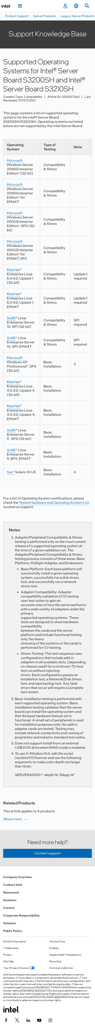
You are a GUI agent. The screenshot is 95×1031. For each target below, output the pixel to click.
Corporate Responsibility (21, 915)
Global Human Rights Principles (51, 994)
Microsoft (14, 160)
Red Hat (13, 270)
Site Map (8, 961)
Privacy (7, 954)
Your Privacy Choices (19, 968)
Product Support (16, 16)
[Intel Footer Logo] (11, 1009)
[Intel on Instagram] (50, 1019)
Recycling (55, 961)
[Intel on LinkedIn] (28, 1019)
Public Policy (12, 931)
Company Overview (17, 877)
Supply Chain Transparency (65, 954)
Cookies (54, 948)
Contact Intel (12, 885)
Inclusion (9, 923)
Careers (9, 908)
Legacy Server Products (77, 16)
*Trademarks (10, 948)
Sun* (10, 472)
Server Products (44, 16)
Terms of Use (57, 941)
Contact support (48, 853)
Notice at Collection (61, 968)
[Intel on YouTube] (39, 1019)
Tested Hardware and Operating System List (54, 502)
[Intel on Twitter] (17, 1019)
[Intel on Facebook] (6, 1019)
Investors (10, 900)
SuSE (11, 318)
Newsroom (11, 892)
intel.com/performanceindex (53, 984)
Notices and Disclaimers (35, 987)
